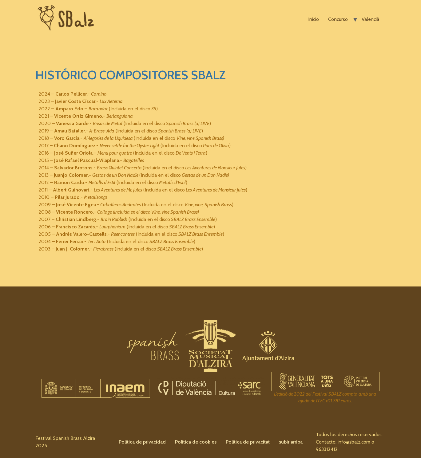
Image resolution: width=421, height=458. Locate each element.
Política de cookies (195, 442)
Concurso (338, 19)
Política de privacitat (248, 442)
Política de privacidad (142, 442)
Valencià (370, 19)
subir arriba (291, 442)
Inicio (313, 19)
